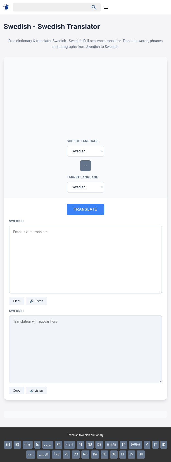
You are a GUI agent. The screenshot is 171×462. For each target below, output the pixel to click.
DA (95, 454)
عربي (47, 444)
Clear (16, 301)
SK (114, 454)
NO (85, 454)
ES (17, 444)
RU (90, 444)
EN (8, 444)
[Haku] (47, 7)
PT (80, 444)
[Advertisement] (85, 96)
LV (131, 454)
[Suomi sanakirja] (7, 7)
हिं (37, 444)
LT (122, 454)
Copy (16, 390)
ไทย (56, 454)
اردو (30, 454)
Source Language (83, 141)
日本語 (111, 444)
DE (99, 444)
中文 (27, 444)
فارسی (43, 454)
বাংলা (69, 444)
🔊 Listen (36, 301)
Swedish (16, 221)
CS (76, 454)
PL (66, 454)
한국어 (135, 444)
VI (147, 444)
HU (141, 454)
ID (163, 444)
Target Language (82, 177)
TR (123, 444)
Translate (85, 209)
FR (58, 444)
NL (104, 454)
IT (155, 444)
